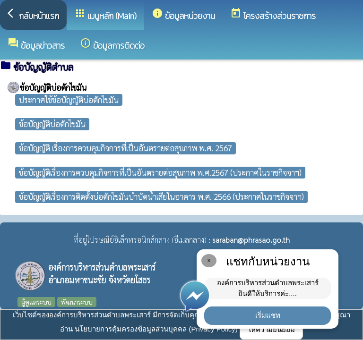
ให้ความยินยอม (271, 329)
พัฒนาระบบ (77, 302)
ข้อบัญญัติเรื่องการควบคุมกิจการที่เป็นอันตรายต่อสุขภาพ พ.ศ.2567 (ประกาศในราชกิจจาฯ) (160, 172)
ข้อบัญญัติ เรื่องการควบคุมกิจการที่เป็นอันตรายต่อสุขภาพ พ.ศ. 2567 (125, 148)
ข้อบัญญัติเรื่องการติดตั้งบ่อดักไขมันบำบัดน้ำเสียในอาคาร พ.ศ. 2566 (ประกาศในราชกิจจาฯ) (161, 196)
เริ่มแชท (267, 315)
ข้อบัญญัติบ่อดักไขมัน (52, 124)
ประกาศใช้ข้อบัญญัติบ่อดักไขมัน (69, 99)
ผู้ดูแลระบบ (36, 302)
